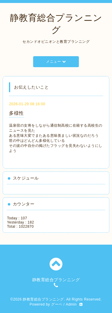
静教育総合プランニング (43, 299)
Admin (71, 304)
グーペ (56, 304)
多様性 (16, 113)
